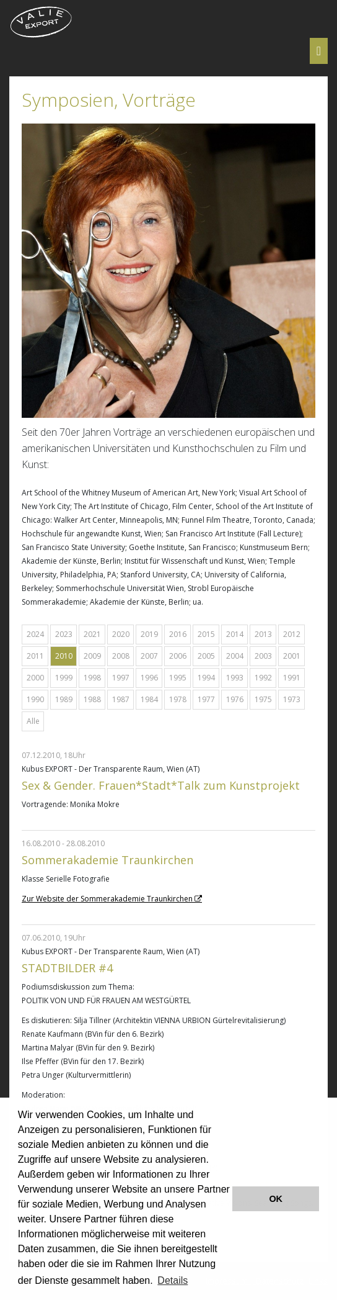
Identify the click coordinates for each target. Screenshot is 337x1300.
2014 (234, 634)
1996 (149, 677)
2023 (63, 634)
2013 (263, 634)
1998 (92, 677)
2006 (177, 656)
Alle (33, 721)
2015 (206, 634)
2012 (291, 634)
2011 (35, 656)
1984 (149, 699)
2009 (92, 656)
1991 (291, 677)
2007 (149, 656)
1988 (92, 699)
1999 (63, 677)
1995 (177, 677)
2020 (120, 634)
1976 (234, 699)
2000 (35, 677)
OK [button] (275, 1199)
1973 (291, 699)
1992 (263, 677)
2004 (234, 656)
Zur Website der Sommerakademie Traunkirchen (107, 898)
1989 (63, 699)
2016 (177, 634)
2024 (35, 634)
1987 (120, 699)
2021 (92, 634)
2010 (63, 656)
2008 (120, 656)
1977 (206, 699)
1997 (120, 677)
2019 (149, 634)
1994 (206, 677)
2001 (291, 656)
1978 (177, 699)
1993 (234, 677)
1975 (263, 699)
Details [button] (172, 1280)
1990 (35, 699)
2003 (263, 656)
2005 (206, 656)
